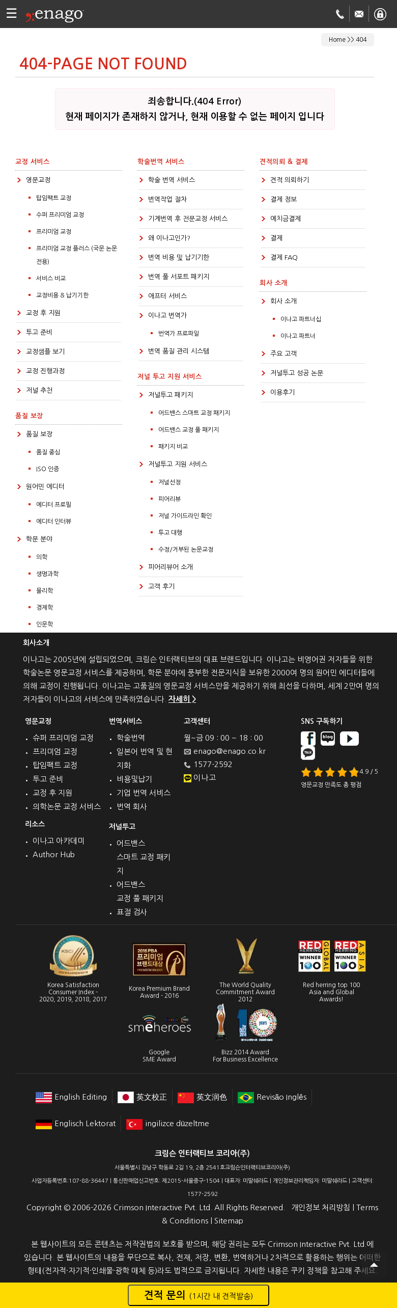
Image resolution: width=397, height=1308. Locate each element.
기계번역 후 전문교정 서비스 (188, 218)
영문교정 (38, 180)
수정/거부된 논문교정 (185, 550)
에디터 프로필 (53, 505)
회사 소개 (283, 301)
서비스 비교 (51, 279)
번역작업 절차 (167, 199)
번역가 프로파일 (178, 334)
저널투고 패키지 (170, 395)
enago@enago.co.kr (229, 751)
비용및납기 (134, 779)
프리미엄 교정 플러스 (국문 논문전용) (76, 255)
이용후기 (282, 392)
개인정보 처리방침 (320, 1207)
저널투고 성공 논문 (296, 373)
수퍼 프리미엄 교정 (60, 215)
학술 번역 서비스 (171, 180)
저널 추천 (39, 390)
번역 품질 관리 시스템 (178, 351)
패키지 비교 (173, 447)
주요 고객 (283, 353)
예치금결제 (285, 218)
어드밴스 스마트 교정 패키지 (194, 413)
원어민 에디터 (45, 486)
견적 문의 (198, 1295)
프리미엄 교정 (53, 232)
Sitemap (228, 1220)
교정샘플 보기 (45, 351)
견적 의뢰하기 (289, 180)
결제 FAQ (284, 257)
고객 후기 (161, 586)
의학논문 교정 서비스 (67, 806)
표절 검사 (132, 912)
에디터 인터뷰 (53, 522)
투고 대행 (170, 533)
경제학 (44, 608)
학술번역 (131, 738)
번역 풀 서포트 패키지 (178, 277)
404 (361, 40)
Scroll (374, 1264)
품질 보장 (39, 434)
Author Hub (54, 854)
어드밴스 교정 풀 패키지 (188, 430)
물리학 (44, 591)
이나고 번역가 (167, 315)
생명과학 (47, 574)
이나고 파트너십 (300, 319)
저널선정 (169, 482)
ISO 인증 (47, 469)
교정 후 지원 (43, 313)
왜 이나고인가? (169, 238)
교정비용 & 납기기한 (62, 295)
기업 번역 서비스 (144, 793)
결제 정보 (283, 199)
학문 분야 (39, 539)
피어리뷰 (169, 499)
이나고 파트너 (298, 336)
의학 (41, 557)
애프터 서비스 (167, 296)
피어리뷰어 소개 (170, 567)
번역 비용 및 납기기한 (178, 257)
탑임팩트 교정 (53, 198)
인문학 (44, 624)
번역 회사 (132, 806)
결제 (276, 238)
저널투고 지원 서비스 (177, 464)
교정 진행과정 (45, 371)
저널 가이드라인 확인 (185, 516)
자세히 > (182, 699)
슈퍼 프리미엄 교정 (63, 738)
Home (337, 40)
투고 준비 (39, 332)
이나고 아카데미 (58, 840)
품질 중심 (48, 452)
